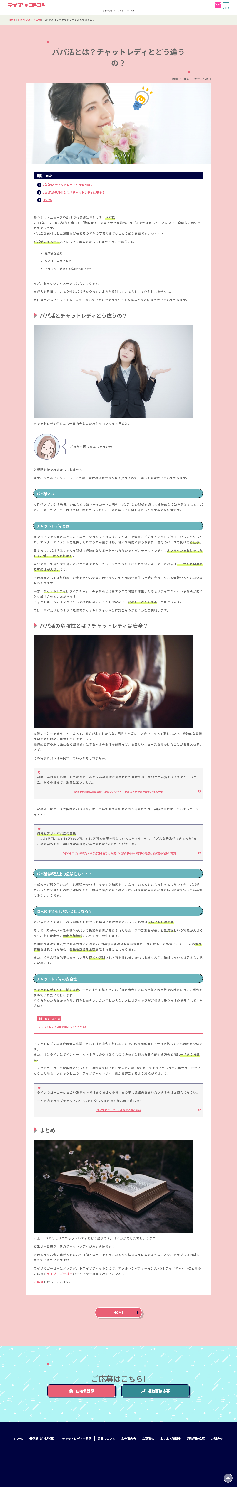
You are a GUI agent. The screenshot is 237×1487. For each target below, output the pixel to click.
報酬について (106, 1438)
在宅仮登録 (81, 1391)
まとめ (47, 200)
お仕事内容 (128, 1438)
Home (11, 19)
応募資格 (148, 1438)
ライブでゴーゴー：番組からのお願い (118, 1110)
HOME (118, 1312)
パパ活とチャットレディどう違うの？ (68, 184)
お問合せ (217, 1438)
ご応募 (39, 1282)
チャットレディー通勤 (76, 1438)
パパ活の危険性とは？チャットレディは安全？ (74, 192)
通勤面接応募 (155, 1391)
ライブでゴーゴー (60, 1273)
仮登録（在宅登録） (42, 1438)
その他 (37, 19)
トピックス (24, 19)
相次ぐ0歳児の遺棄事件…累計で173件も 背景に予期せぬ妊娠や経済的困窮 (118, 792)
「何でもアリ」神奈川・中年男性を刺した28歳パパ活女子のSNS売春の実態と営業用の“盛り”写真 (118, 853)
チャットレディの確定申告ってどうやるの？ (64, 1027)
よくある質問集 (170, 1438)
